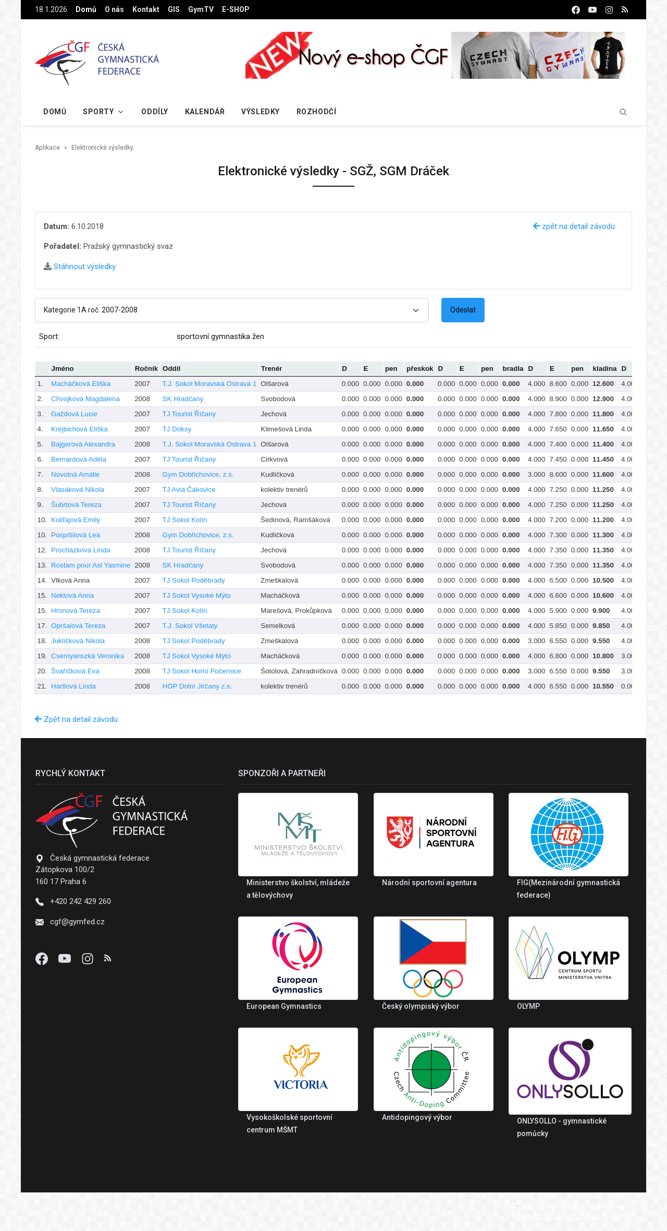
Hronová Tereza (75, 610)
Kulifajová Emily (75, 520)
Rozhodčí (316, 111)
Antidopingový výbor (417, 1117)
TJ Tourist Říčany (189, 414)
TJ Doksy (177, 429)
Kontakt (145, 9)
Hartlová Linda (73, 686)
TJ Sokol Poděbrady (194, 580)
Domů (86, 9)
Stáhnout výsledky (80, 266)
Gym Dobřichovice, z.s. (198, 474)
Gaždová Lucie (74, 414)
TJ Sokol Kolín (185, 520)
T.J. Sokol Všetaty (190, 626)
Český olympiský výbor (421, 1006)
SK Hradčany (183, 399)
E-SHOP (236, 9)
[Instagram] (88, 958)
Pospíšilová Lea (75, 535)
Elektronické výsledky (102, 147)
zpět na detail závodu (574, 226)
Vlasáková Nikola (77, 489)
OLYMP (528, 1006)
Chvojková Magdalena (85, 399)
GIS (174, 9)
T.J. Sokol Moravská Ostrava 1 (210, 384)
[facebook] (575, 9)
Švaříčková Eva (75, 671)
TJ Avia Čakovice (189, 489)
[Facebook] (42, 958)
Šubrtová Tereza (76, 505)
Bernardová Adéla (78, 459)
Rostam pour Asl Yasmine (90, 565)
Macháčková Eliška (80, 384)
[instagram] (609, 9)
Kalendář (205, 111)
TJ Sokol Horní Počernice (202, 671)
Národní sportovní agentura (429, 882)
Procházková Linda (80, 550)
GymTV (201, 9)
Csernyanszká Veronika (87, 656)
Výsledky (260, 111)
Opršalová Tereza (78, 626)
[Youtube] (65, 958)
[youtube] (592, 9)
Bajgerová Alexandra (83, 444)
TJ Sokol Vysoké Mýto (197, 595)
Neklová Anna (72, 595)
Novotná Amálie (75, 474)
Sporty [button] (98, 111)
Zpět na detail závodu (76, 719)
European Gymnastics (284, 1006)
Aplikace (47, 147)
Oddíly (154, 111)
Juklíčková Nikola (78, 641)
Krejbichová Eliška (79, 429)
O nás (114, 9)
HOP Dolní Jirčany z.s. (197, 686)
